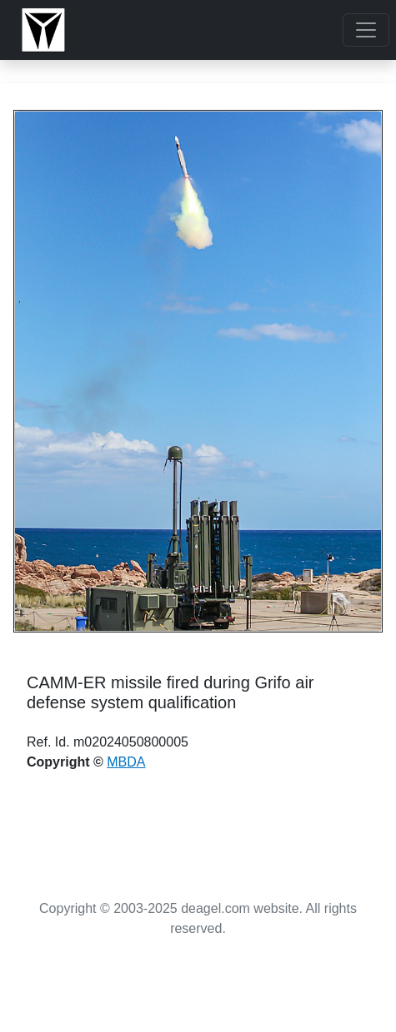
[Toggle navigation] (366, 30)
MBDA (126, 762)
